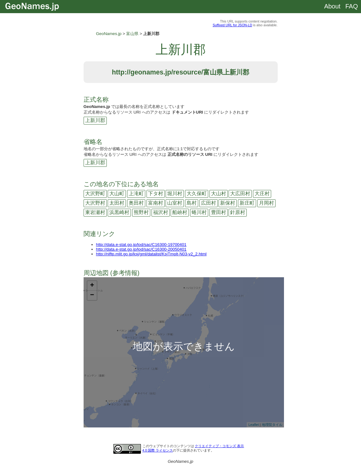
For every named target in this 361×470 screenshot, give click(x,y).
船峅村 (179, 212)
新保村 (227, 203)
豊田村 (218, 212)
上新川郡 (95, 120)
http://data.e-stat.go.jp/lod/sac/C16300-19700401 (141, 244)
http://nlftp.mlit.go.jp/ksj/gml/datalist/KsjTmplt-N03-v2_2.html (151, 254)
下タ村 (155, 193)
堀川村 (174, 193)
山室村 (174, 203)
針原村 (237, 212)
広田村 (208, 203)
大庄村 (262, 193)
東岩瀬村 (95, 212)
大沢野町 (95, 193)
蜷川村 (199, 212)
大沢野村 (95, 203)
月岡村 (266, 203)
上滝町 (136, 193)
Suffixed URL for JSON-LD (232, 25)
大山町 (116, 193)
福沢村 (160, 212)
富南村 (155, 203)
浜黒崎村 (119, 212)
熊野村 (141, 212)
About (332, 6)
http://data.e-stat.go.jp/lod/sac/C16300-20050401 (141, 249)
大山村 (218, 193)
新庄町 (247, 203)
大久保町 (197, 193)
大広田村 (240, 193)
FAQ (351, 6)
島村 (192, 203)
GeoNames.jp (109, 33)
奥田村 (136, 203)
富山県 (132, 33)
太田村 (116, 203)
